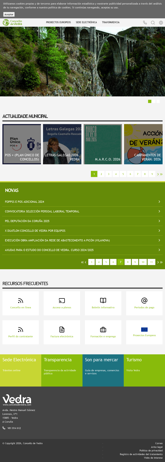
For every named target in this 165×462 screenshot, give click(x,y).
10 (143, 262)
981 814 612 (14, 428)
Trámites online (11, 370)
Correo (159, 443)
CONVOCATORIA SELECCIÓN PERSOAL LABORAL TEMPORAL (42, 211)
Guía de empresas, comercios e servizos (102, 372)
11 (151, 262)
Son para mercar (101, 359)
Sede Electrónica (86, 22)
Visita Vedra (133, 370)
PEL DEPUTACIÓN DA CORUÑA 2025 (27, 221)
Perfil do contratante (20, 332)
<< (82, 262)
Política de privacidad (151, 450)
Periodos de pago (144, 303)
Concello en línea (20, 303)
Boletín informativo (103, 303)
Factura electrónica (62, 332)
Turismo (134, 359)
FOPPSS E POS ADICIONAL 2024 (24, 202)
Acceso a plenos (62, 303)
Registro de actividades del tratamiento (141, 454)
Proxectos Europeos (58, 22)
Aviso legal (157, 446)
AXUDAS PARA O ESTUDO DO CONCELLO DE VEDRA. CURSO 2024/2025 (49, 250)
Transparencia (110, 22)
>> (161, 174)
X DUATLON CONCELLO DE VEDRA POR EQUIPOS (35, 231)
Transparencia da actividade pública (60, 372)
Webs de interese (153, 457)
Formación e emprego (103, 332)
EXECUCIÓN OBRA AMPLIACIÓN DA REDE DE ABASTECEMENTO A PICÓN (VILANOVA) (57, 240)
